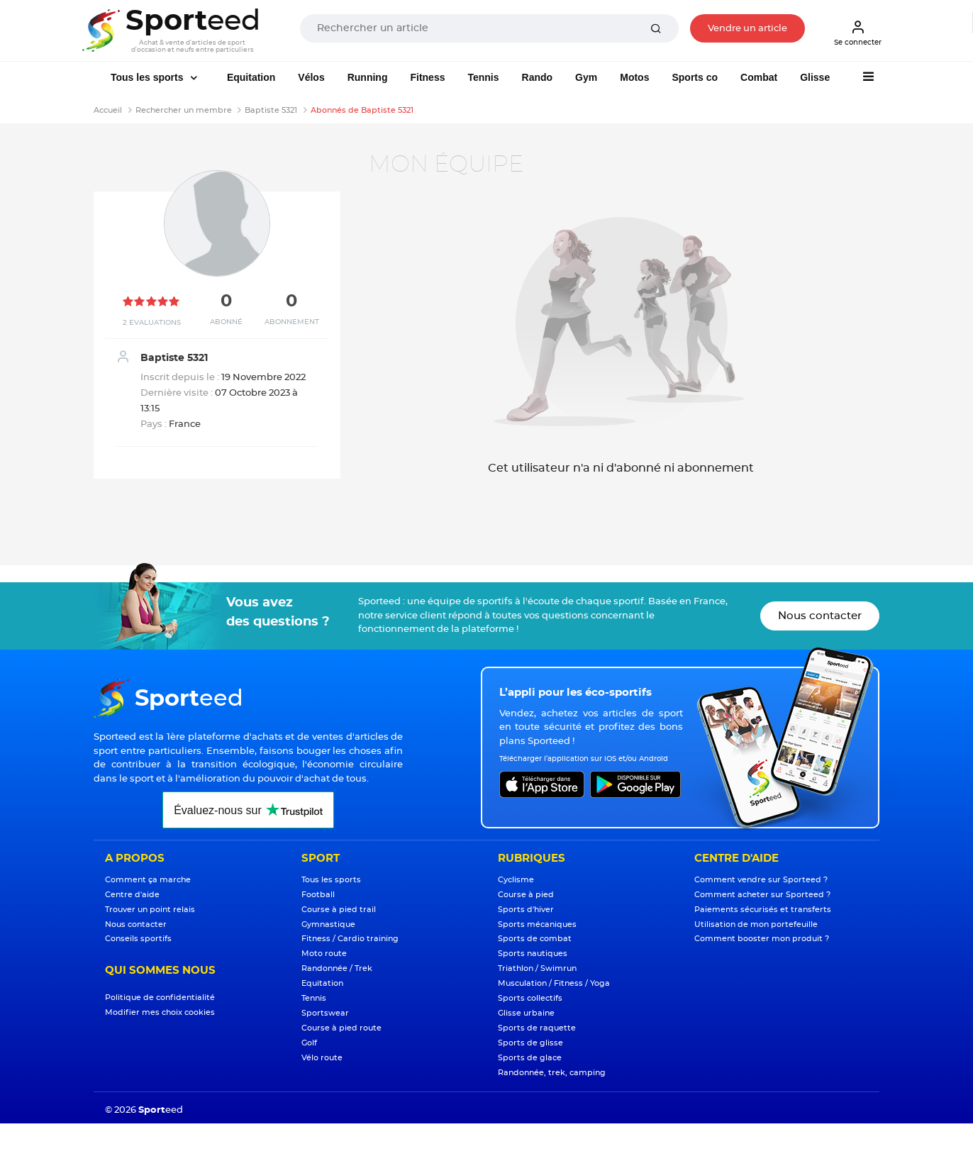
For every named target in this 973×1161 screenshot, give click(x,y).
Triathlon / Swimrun (537, 968)
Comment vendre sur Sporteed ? (761, 880)
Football (318, 895)
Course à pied (526, 895)
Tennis (483, 77)
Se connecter (858, 32)
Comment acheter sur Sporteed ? (762, 895)
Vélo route (322, 1058)
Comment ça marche (148, 880)
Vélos (311, 77)
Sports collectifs (530, 998)
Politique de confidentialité (160, 997)
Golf (309, 1043)
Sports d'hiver (526, 909)
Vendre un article (747, 28)
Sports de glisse (530, 1043)
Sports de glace (530, 1058)
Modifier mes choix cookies (160, 1012)
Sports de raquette (537, 1028)
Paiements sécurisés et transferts (762, 909)
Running (368, 77)
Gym (586, 77)
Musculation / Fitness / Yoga (554, 983)
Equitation (251, 77)
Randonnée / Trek (336, 968)
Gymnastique (328, 924)
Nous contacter (820, 616)
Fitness (427, 77)
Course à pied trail (338, 909)
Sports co (695, 77)
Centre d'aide (132, 895)
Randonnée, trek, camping (552, 1073)
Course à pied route (341, 1028)
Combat (758, 77)
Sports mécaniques (537, 924)
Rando (537, 77)
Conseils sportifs (138, 939)
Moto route (324, 953)
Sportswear (325, 1013)
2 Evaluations (152, 322)
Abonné (226, 322)
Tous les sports (148, 77)
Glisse (815, 77)
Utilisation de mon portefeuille (756, 924)
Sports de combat (535, 939)
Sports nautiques (532, 953)
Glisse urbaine (526, 1013)
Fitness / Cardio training (350, 939)
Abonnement (292, 322)
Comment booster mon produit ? (761, 939)
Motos (634, 77)
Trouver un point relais (150, 909)
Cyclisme (516, 880)
